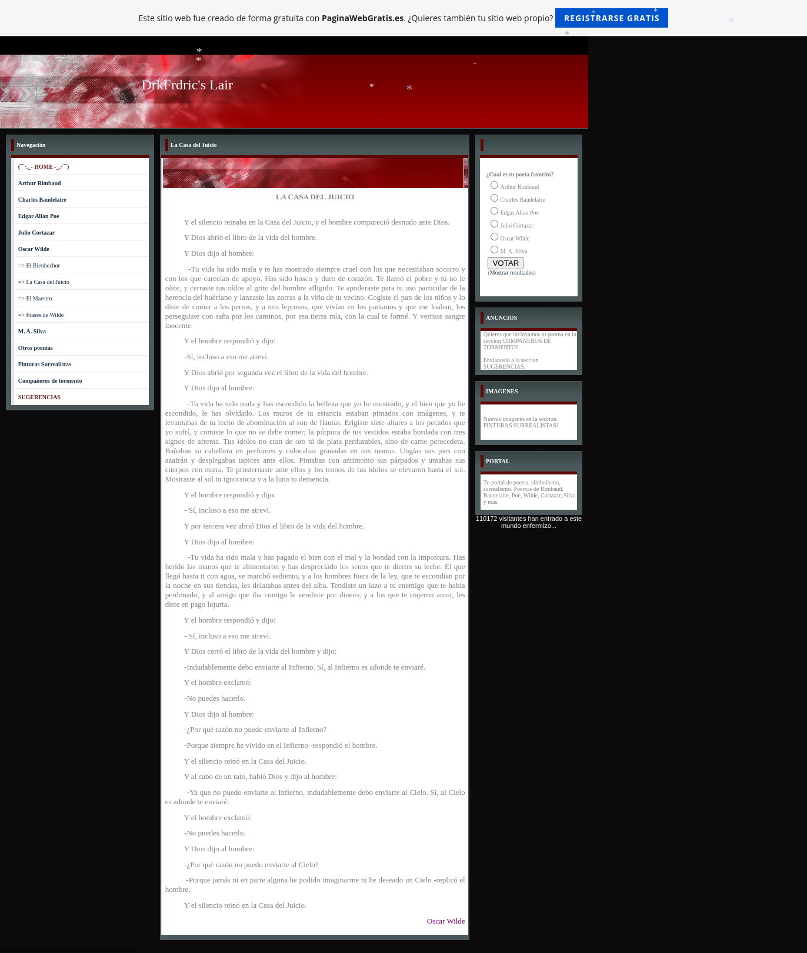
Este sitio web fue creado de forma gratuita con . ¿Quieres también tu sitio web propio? (404, 18)
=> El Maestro (35, 298)
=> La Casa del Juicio (43, 282)
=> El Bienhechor (39, 265)
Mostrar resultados (512, 272)
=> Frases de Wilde (41, 315)
